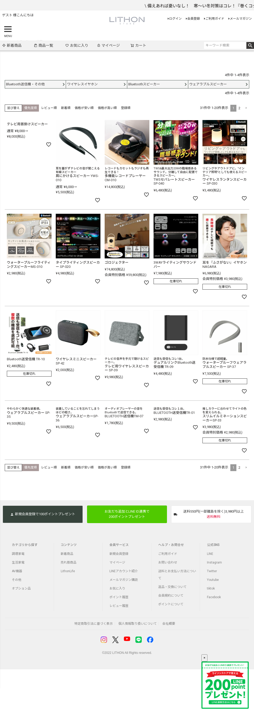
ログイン (175, 18)
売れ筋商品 (69, 562)
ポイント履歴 (118, 597)
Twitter (212, 571)
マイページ (108, 45)
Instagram (214, 562)
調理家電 (18, 554)
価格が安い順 (84, 108)
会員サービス (119, 545)
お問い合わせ (167, 562)
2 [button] (239, 108)
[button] (245, 108)
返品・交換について (172, 587)
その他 (16, 580)
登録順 (125, 108)
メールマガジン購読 (123, 580)
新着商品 (12, 45)
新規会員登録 (118, 554)
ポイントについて (171, 604)
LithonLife (68, 571)
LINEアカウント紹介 (123, 571)
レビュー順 (49, 108)
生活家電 (18, 562)
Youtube (213, 580)
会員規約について (171, 595)
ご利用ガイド (214, 18)
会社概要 (168, 624)
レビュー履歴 (118, 606)
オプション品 (21, 588)
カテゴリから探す (25, 545)
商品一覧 (43, 45)
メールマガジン (241, 18)
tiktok (211, 588)
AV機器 (17, 571)
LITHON (118, 653)
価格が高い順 (107, 108)
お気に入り (76, 45)
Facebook (214, 597)
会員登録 (193, 18)
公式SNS (213, 545)
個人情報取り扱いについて (137, 624)
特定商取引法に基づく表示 (93, 624)
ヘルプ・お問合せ (171, 545)
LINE (210, 554)
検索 (250, 45)
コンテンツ (69, 545)
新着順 (65, 108)
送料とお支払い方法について (177, 574)
